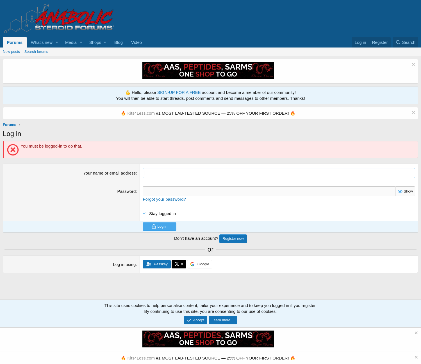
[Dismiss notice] (412, 65)
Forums (14, 42)
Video (136, 42)
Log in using (124, 264)
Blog (118, 42)
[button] (57, 42)
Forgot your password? (164, 199)
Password (126, 191)
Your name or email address (109, 173)
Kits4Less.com (141, 113)
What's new (42, 42)
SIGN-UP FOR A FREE (179, 92)
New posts (11, 51)
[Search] (405, 42)
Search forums (36, 51)
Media (71, 42)
